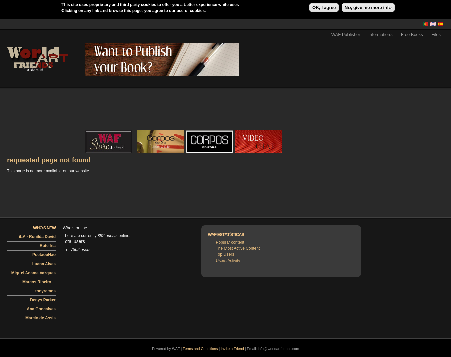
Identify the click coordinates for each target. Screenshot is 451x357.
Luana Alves (44, 264)
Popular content (230, 242)
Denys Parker (43, 300)
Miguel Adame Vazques (33, 273)
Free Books (412, 34)
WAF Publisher (345, 34)
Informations (381, 34)
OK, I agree (324, 7)
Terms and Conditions (200, 349)
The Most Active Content (238, 248)
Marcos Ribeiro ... (39, 282)
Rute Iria (48, 245)
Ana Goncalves (41, 309)
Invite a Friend (232, 349)
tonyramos (45, 291)
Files (436, 34)
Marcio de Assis (40, 318)
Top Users (225, 254)
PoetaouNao (44, 254)
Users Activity (228, 260)
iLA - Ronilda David (37, 236)
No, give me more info (368, 7)
